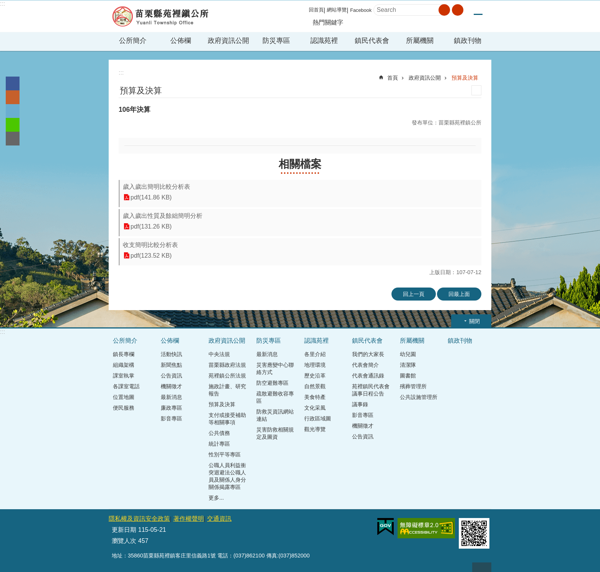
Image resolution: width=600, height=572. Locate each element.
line (13, 125)
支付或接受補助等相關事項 (227, 418)
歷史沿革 (315, 376)
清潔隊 (408, 365)
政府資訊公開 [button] (228, 40)
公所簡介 (125, 340)
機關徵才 (171, 386)
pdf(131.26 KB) (151, 226)
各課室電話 (126, 386)
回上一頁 (413, 294)
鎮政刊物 (467, 40)
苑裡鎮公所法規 (227, 376)
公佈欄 (170, 340)
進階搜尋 (457, 10)
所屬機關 (412, 340)
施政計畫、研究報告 (227, 390)
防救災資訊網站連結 (275, 415)
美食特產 (315, 397)
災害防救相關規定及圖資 (275, 433)
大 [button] (487, 10)
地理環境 (315, 365)
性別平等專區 (225, 454)
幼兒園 (408, 354)
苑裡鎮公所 (160, 16)
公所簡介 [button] (133, 40)
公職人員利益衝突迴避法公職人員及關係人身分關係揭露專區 (227, 476)
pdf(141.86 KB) (151, 197)
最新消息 (171, 397)
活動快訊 (171, 354)
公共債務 (219, 433)
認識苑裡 (316, 340)
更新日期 (124, 529)
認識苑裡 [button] (324, 40)
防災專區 (268, 340)
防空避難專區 (272, 383)
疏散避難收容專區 (275, 397)
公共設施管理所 (418, 397)
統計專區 (219, 444)
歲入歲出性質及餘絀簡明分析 (162, 215)
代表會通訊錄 (368, 376)
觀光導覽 (315, 429)
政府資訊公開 (425, 78)
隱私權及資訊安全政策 (139, 518)
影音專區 (171, 418)
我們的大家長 (368, 354)
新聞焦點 (171, 365)
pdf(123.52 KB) (151, 255)
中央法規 (219, 354)
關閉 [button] (474, 321)
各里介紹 (315, 354)
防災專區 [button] (276, 40)
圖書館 (408, 376)
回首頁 (316, 10)
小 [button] (469, 10)
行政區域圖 (317, 418)
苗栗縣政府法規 (227, 365)
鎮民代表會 (367, 340)
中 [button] (478, 10)
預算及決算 (465, 78)
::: (2, 3)
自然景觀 (315, 386)
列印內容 (476, 90)
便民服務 (123, 408)
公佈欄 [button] (180, 40)
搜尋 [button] (444, 10)
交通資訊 (219, 518)
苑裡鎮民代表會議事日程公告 (371, 390)
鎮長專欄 (123, 354)
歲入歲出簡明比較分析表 (156, 186)
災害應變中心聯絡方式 (275, 368)
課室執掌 (123, 376)
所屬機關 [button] (420, 40)
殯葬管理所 (413, 386)
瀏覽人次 (124, 541)
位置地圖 (123, 397)
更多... (216, 498)
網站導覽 (337, 10)
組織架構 (123, 365)
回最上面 (459, 294)
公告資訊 (171, 376)
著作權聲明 (188, 518)
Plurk (13, 97)
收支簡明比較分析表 (150, 245)
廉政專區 (171, 408)
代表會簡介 (365, 365)
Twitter (13, 111)
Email (13, 138)
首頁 (392, 78)
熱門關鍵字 (328, 22)
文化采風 (315, 408)
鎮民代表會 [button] (372, 40)
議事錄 (360, 404)
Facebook (361, 10)
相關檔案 (300, 164)
